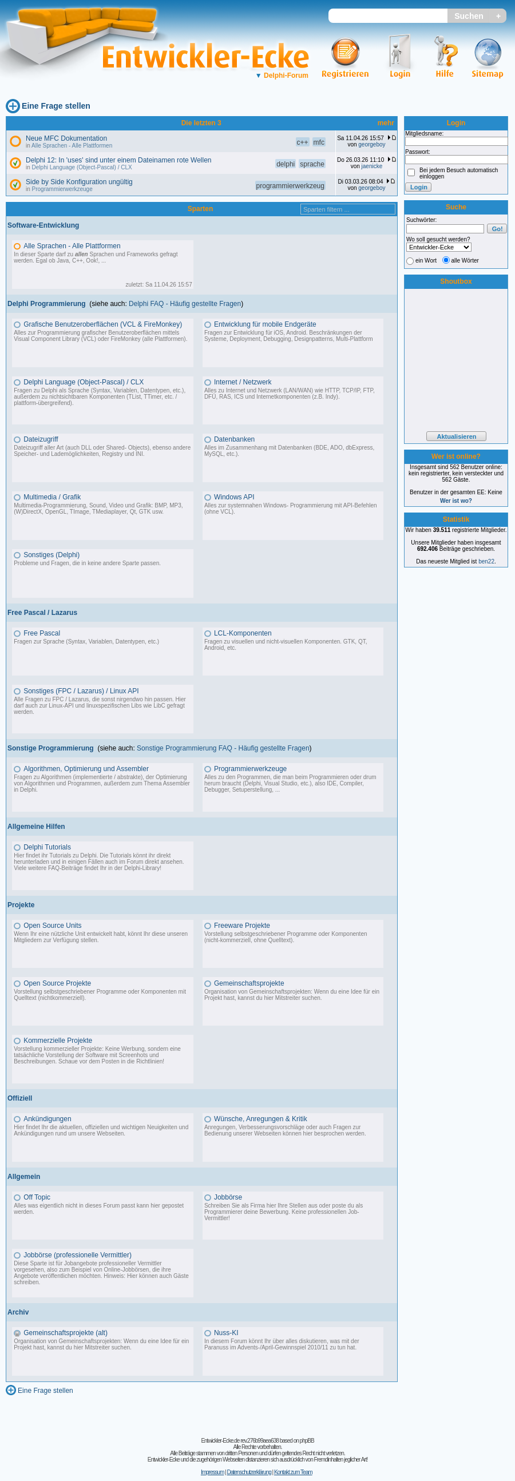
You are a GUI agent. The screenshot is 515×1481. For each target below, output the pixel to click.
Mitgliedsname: (424, 133)
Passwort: (417, 152)
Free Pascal (41, 633)
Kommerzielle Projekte (57, 1041)
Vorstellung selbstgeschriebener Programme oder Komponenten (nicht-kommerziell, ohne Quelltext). (285, 937)
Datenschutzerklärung (249, 1472)
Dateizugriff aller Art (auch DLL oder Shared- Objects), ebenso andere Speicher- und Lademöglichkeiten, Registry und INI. (102, 450)
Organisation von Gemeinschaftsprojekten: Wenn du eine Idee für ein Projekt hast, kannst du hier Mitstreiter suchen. (291, 994)
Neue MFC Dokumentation (66, 138)
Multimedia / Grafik (52, 497)
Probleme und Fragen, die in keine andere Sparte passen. (87, 563)
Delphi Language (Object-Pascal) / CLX (82, 167)
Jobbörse (228, 1197)
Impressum (212, 1472)
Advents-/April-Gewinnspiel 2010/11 (282, 1347)
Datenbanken (234, 439)
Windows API (234, 497)
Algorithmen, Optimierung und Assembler (86, 769)
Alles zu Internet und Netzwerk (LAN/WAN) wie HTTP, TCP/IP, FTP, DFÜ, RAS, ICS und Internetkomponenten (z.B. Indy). (289, 393)
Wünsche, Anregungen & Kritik (260, 1119)
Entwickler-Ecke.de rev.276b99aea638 (239, 1441)
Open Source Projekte (57, 983)
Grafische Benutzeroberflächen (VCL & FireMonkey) (102, 324)
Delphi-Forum (281, 76)
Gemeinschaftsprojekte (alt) (65, 1333)
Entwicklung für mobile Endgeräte (265, 324)
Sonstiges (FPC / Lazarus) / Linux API (80, 691)
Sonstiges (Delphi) (51, 555)
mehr (386, 123)
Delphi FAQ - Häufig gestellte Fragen (185, 304)
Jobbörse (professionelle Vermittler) (77, 1255)
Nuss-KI (226, 1333)
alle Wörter (465, 260)
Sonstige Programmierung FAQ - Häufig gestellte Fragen (223, 748)
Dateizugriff (40, 439)
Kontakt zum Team (293, 1472)
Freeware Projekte (242, 926)
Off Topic (36, 1197)
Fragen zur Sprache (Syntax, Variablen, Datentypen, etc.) (86, 641)
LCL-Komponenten (243, 633)
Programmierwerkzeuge (62, 189)
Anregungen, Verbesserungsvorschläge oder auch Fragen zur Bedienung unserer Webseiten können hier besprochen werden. (285, 1130)
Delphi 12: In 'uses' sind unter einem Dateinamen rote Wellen (119, 160)
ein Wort (426, 260)
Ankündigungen (47, 1119)
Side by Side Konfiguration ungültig (79, 182)
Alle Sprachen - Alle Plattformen (71, 145)
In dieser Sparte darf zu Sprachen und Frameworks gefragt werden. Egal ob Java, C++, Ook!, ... (95, 257)
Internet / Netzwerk (243, 382)
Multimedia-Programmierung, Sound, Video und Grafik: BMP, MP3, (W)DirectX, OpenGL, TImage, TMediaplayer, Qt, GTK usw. (98, 508)
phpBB (307, 1441)
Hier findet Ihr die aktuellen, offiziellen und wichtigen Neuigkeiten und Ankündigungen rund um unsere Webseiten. (101, 1130)
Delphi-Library (142, 868)
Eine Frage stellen (56, 105)
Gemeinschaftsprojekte (249, 983)
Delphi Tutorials (47, 847)
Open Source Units (52, 926)
